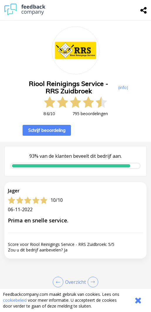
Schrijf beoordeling (46, 130)
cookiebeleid (15, 300)
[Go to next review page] (91, 282)
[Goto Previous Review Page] (59, 282)
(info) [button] (123, 87)
